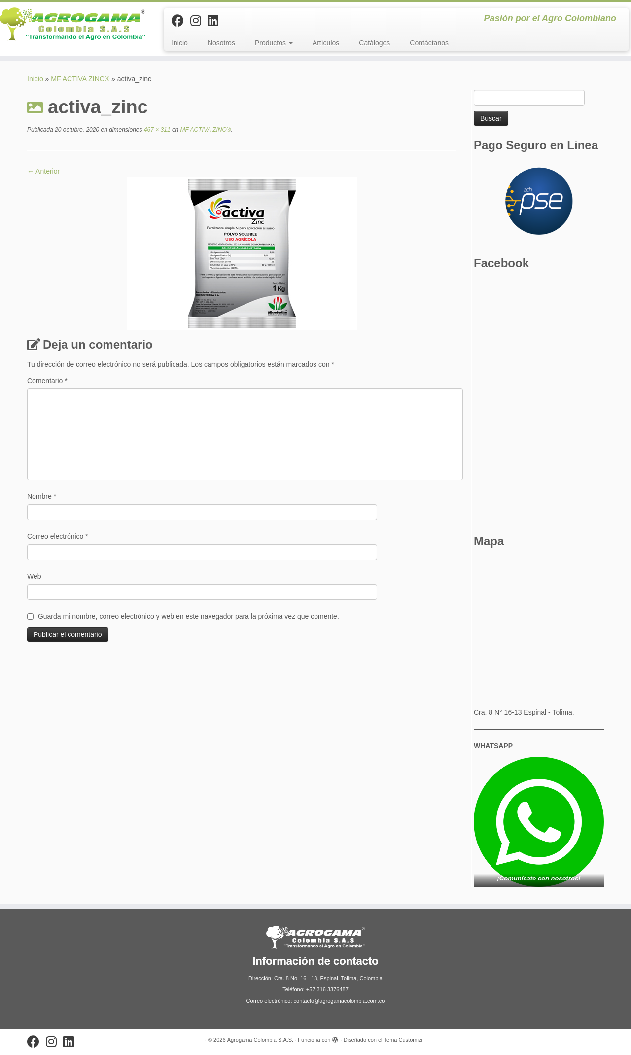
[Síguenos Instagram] (199, 21)
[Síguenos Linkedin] (216, 21)
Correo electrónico (57, 536)
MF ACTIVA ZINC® (80, 79)
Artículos (326, 43)
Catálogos (374, 43)
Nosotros (221, 43)
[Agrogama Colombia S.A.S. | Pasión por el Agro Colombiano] (72, 24)
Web (34, 576)
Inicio (180, 43)
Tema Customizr (403, 1040)
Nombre (41, 496)
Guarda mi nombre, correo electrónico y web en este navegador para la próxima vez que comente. (188, 616)
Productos (274, 43)
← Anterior (43, 171)
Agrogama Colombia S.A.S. (260, 1040)
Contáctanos (429, 43)
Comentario (47, 381)
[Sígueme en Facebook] (181, 21)
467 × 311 (156, 129)
